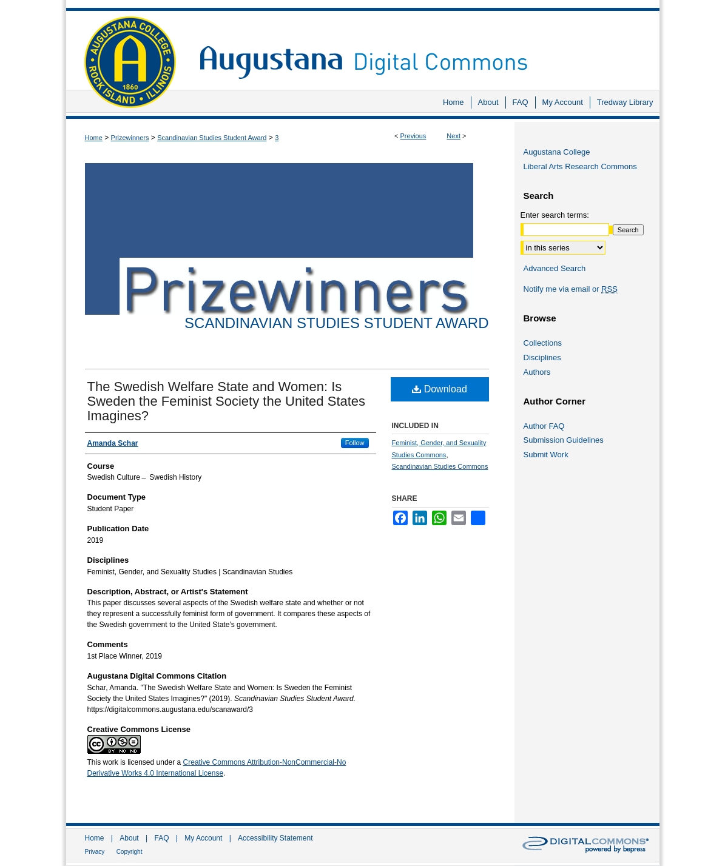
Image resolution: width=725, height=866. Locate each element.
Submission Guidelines (564, 440)
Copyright (129, 851)
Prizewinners (130, 137)
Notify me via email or (571, 289)
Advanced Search (555, 268)
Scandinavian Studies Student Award (211, 137)
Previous (413, 135)
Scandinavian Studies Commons (440, 466)
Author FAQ (544, 426)
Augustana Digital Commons (423, 45)
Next (453, 135)
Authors (537, 372)
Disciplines (542, 357)
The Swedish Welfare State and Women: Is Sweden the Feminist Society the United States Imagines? (226, 401)
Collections (543, 342)
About (129, 838)
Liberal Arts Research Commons (580, 166)
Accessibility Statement (275, 838)
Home (94, 137)
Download (439, 389)
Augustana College (557, 151)
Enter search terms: (555, 215)
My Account (203, 838)
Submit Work (546, 454)
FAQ (161, 838)
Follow (355, 442)
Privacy (95, 851)
